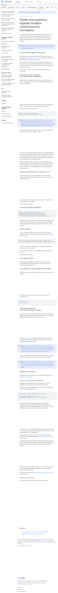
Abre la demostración (24, 429)
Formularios (31, 16)
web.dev (21, 16)
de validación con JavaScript (47, 436)
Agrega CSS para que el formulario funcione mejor (33, 534)
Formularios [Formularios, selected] (41, 7)
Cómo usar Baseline (39, 1)
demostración (40, 466)
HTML (18, 7)
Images (23, 7)
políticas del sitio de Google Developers (33, 542)
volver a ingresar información (33, 58)
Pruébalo (21, 252)
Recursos (3, 5)
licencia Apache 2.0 (43, 540)
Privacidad (3, 7)
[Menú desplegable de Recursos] (21, 1)
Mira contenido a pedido (35, 12)
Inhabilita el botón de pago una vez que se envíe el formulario (35, 531)
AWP (47, 7)
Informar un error (21, 589)
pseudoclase (29, 338)
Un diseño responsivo (31, 7)
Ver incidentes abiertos (22, 591)
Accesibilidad (11, 7)
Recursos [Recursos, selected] (18, 1)
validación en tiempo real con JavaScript (43, 472)
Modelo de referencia (29, 1)
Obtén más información (28, 48)
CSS (52, 7)
